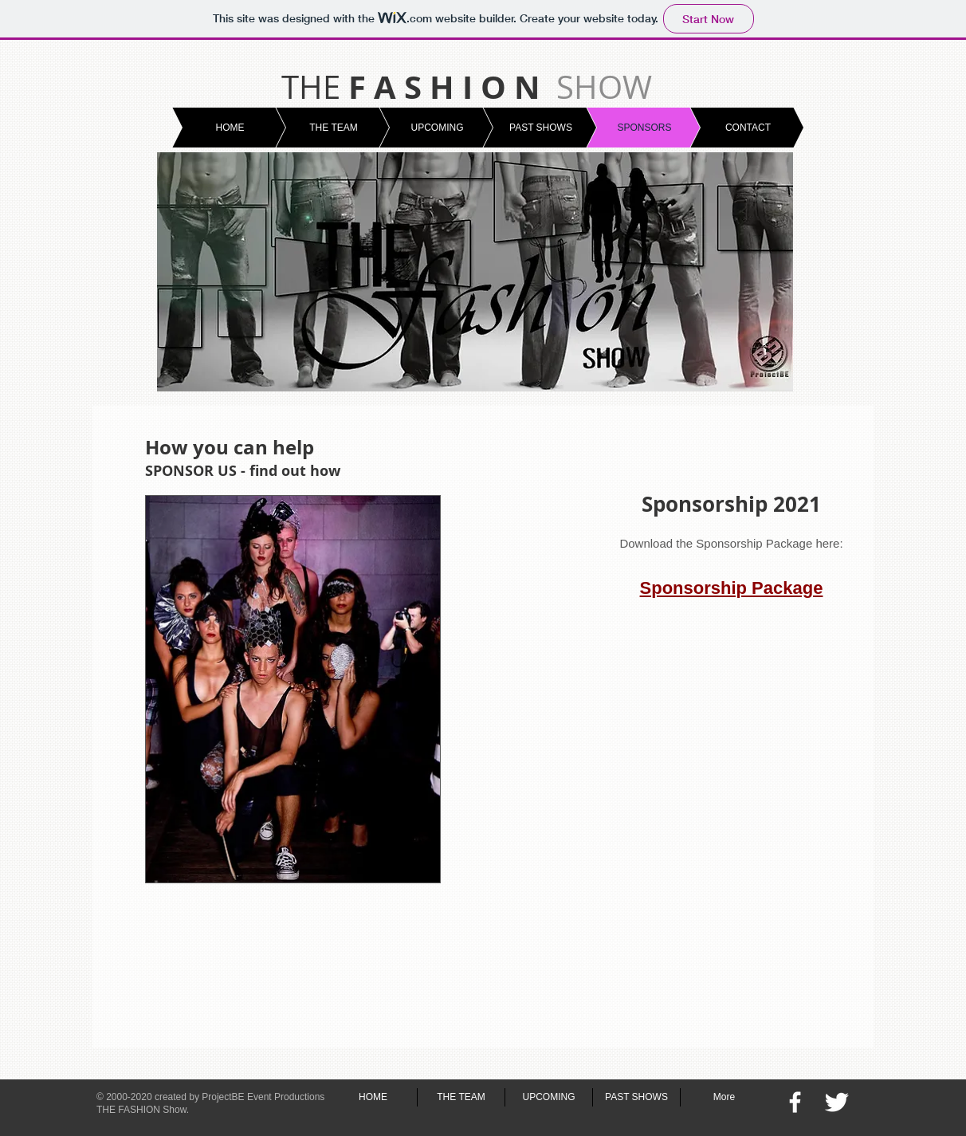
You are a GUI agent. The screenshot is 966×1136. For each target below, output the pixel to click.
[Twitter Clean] (836, 1102)
